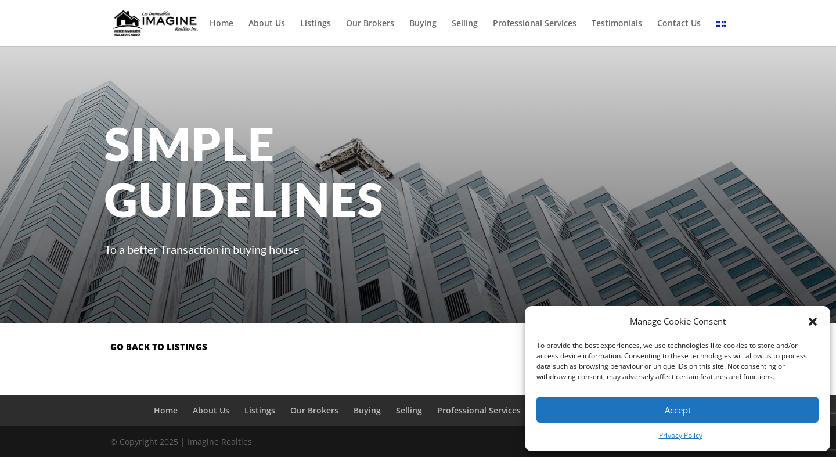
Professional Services (534, 23)
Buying (423, 23)
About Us (266, 23)
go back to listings (158, 346)
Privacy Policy (680, 435)
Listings (315, 23)
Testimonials (617, 23)
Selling (465, 23)
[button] (813, 322)
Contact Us (679, 23)
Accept (678, 410)
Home (221, 23)
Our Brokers (370, 23)
